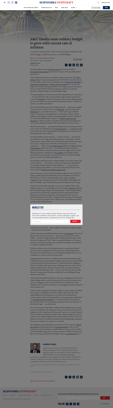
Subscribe (74, 221)
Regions (73, 7)
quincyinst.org (105, 2)
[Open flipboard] (16, 2)
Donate (106, 7)
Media (56, 7)
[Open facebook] (12, 2)
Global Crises (64, 7)
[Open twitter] (8, 2)
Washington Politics (47, 7)
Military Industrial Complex (31, 7)
